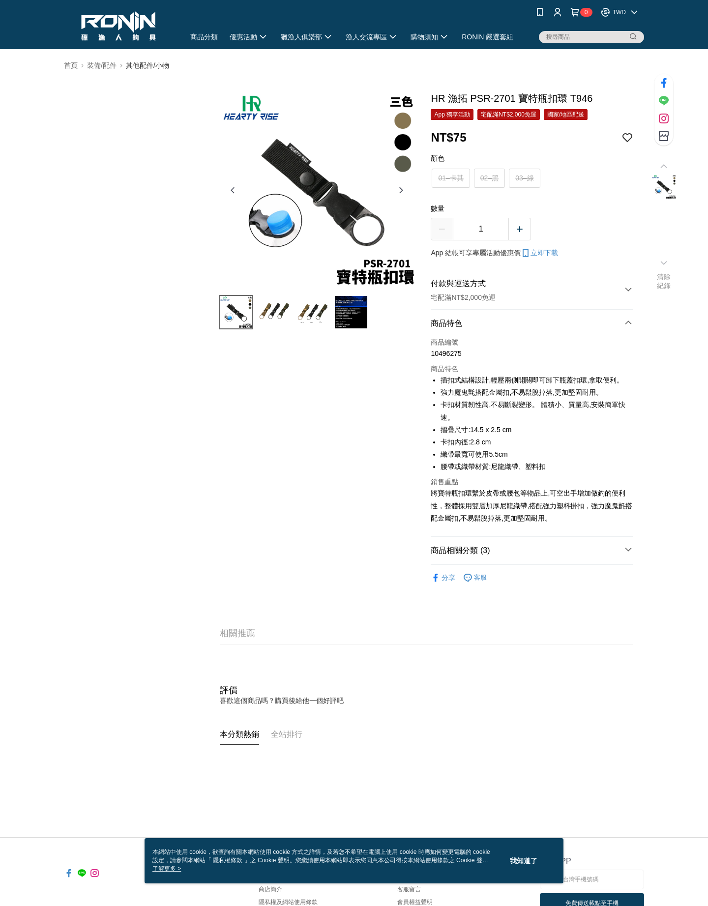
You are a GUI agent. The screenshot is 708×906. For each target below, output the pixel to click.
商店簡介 (270, 889)
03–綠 (524, 178)
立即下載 (539, 253)
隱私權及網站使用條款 (288, 902)
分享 (443, 578)
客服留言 (409, 889)
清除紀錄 (664, 281)
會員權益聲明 (415, 902)
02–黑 (489, 178)
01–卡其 (450, 178)
